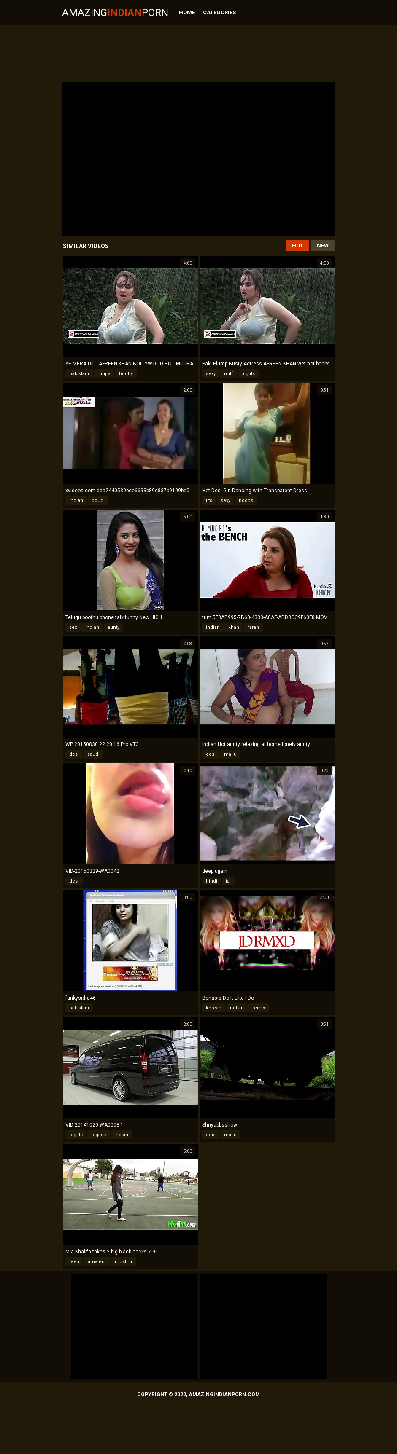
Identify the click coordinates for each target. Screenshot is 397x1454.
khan (233, 627)
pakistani (79, 373)
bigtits (248, 373)
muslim (123, 1261)
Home (187, 12)
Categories (219, 12)
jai (228, 881)
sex (73, 627)
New (323, 245)
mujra (104, 373)
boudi (98, 500)
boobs (246, 500)
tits (209, 500)
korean (213, 1008)
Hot (297, 245)
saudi (93, 754)
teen (74, 1261)
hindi (211, 881)
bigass (98, 1134)
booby (126, 373)
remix (258, 1008)
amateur (97, 1261)
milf (228, 373)
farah (253, 627)
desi (74, 754)
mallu (230, 754)
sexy (211, 373)
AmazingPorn (115, 13)
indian (76, 500)
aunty (113, 627)
